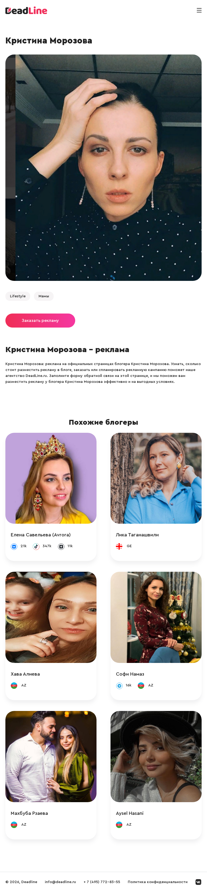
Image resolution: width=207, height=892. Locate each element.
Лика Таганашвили (137, 534)
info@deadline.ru (60, 882)
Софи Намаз (130, 674)
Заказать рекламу (40, 320)
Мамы (44, 296)
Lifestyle (18, 296)
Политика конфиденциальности (158, 882)
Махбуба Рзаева (29, 813)
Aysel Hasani (130, 813)
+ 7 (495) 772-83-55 (102, 882)
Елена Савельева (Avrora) (41, 534)
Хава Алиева (25, 674)
